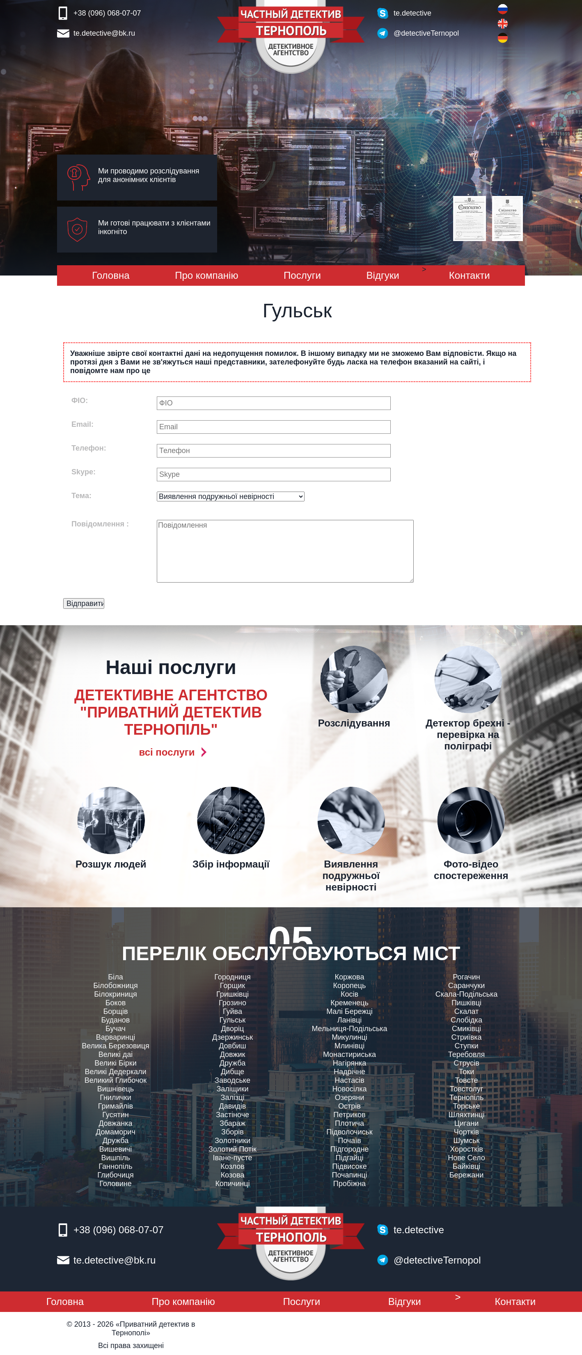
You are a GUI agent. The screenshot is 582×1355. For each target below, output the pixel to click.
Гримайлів (115, 1106)
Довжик (232, 1054)
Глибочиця (115, 1175)
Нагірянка (349, 1063)
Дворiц (232, 1029)
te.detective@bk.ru (104, 33)
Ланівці (349, 1020)
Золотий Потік (233, 1149)
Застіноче (232, 1115)
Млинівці (349, 1046)
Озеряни (349, 1097)
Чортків (466, 1132)
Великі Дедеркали (115, 1072)
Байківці (467, 1166)
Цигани (466, 1123)
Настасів (349, 1080)
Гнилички (115, 1097)
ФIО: (79, 400)
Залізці (233, 1097)
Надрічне (349, 1072)
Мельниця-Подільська (349, 1029)
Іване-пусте (232, 1158)
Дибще (232, 1072)
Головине (115, 1184)
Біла (115, 977)
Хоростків (466, 1149)
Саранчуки (466, 986)
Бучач (115, 1029)
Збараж (232, 1123)
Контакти (469, 275)
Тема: (81, 496)
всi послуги (167, 752)
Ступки (466, 1046)
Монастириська (349, 1054)
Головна (110, 275)
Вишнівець (115, 1089)
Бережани (466, 1175)
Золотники (232, 1140)
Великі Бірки (115, 1063)
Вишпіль (115, 1158)
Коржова (349, 977)
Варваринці (115, 1037)
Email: (82, 424)
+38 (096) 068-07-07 (107, 13)
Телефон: (88, 448)
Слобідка (466, 1020)
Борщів (115, 1011)
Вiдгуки (383, 275)
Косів (349, 994)
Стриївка (466, 1037)
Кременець (349, 1003)
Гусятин (115, 1115)
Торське (466, 1106)
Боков (115, 1003)
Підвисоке (349, 1166)
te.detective (412, 13)
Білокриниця (115, 994)
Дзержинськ (232, 1037)
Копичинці (232, 1184)
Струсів (466, 1063)
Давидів (232, 1106)
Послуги (302, 275)
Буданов (115, 1020)
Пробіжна (349, 1184)
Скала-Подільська (466, 994)
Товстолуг (466, 1089)
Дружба (115, 1140)
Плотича (349, 1123)
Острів (349, 1106)
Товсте (466, 1080)
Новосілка (349, 1089)
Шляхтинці (466, 1115)
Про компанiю (206, 275)
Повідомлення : (100, 524)
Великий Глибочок (116, 1080)
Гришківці (232, 994)
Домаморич (115, 1132)
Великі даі (116, 1054)
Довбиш (232, 1046)
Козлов (232, 1166)
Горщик (232, 986)
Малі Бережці (349, 1011)
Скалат (466, 1011)
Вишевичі (115, 1149)
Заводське (232, 1080)
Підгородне (349, 1149)
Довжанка (115, 1123)
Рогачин (466, 977)
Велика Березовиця (115, 1046)
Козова (233, 1175)
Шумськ (467, 1140)
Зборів (232, 1132)
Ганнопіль (115, 1166)
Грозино (232, 1003)
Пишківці (466, 1003)
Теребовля (466, 1054)
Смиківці (466, 1029)
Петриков (349, 1115)
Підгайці (350, 1158)
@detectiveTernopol (426, 33)
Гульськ (232, 1020)
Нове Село (466, 1158)
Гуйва (232, 1011)
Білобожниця (115, 986)
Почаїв (349, 1140)
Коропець (349, 986)
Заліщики (232, 1089)
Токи (466, 1072)
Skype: (83, 472)
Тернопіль (466, 1097)
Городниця (232, 977)
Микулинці (349, 1037)
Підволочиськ (349, 1132)
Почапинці (349, 1175)
